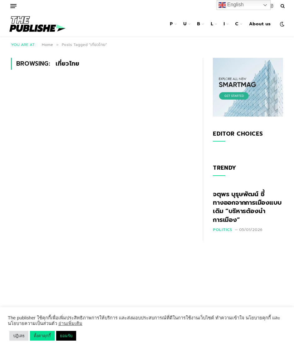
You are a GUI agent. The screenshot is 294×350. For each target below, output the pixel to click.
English (231, 5)
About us (260, 24)
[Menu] (13, 6)
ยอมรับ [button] (66, 335)
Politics (222, 229)
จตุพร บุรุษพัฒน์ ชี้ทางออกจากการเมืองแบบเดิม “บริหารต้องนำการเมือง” (247, 207)
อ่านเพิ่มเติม (70, 323)
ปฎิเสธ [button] (19, 335)
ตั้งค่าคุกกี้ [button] (42, 335)
